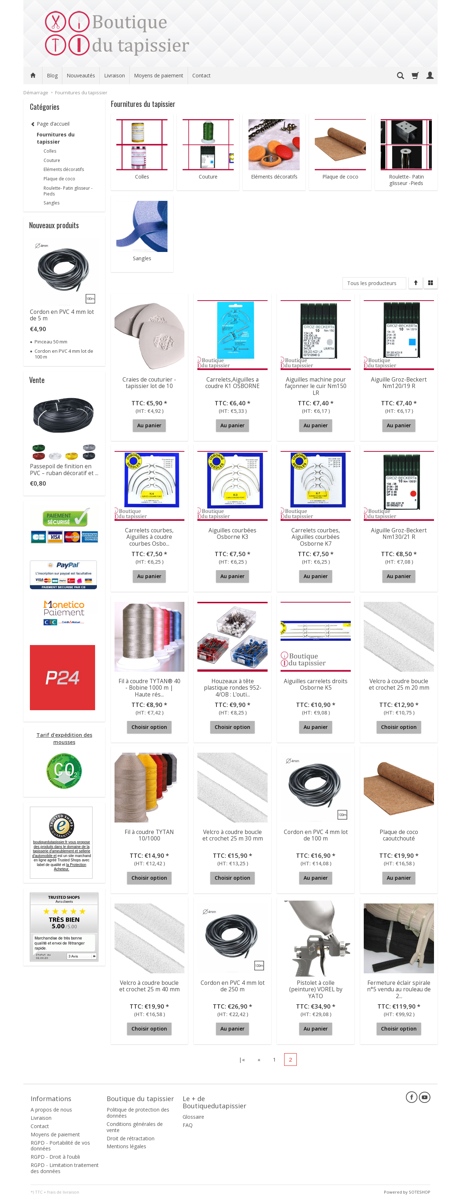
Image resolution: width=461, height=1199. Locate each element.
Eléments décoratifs (274, 176)
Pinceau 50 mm (51, 341)
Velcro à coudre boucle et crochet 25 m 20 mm (399, 684)
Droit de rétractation (131, 1138)
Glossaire (193, 1116)
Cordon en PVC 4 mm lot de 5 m (62, 315)
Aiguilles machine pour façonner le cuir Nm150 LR (315, 386)
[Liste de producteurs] (374, 283)
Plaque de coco (340, 176)
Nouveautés (81, 75)
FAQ (188, 1125)
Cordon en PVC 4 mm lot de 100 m (316, 835)
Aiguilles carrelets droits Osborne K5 (316, 684)
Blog (52, 75)
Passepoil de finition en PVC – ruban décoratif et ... (64, 470)
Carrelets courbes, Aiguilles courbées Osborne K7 (315, 537)
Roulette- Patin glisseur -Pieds (406, 179)
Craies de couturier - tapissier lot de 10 (149, 383)
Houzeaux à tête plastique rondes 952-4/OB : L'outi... (232, 687)
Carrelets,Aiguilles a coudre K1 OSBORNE (232, 383)
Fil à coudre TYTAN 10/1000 (149, 835)
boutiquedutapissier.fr (61, 849)
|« (242, 1059)
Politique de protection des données (138, 1112)
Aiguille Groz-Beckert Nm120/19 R (399, 383)
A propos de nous (51, 1109)
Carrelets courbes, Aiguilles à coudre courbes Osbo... (149, 537)
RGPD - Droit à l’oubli (55, 1156)
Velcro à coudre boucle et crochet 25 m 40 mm (149, 986)
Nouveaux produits (54, 225)
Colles (142, 176)
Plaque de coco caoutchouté (399, 835)
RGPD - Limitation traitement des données (65, 1167)
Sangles (142, 258)
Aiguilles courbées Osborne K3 (232, 534)
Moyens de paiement (158, 75)
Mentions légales (126, 1146)
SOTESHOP (419, 1191)
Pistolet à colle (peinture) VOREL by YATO (316, 989)
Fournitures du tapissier (56, 138)
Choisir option (149, 727)
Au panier (149, 425)
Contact (201, 75)
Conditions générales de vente (135, 1127)
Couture (208, 176)
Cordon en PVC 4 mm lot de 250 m (233, 986)
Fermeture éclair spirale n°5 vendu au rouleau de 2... (399, 989)
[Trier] (415, 283)
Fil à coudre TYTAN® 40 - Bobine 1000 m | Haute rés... (149, 687)
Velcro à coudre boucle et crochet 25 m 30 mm (232, 835)
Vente (37, 379)
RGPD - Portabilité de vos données (60, 1145)
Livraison (114, 75)
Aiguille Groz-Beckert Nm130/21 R (399, 534)
